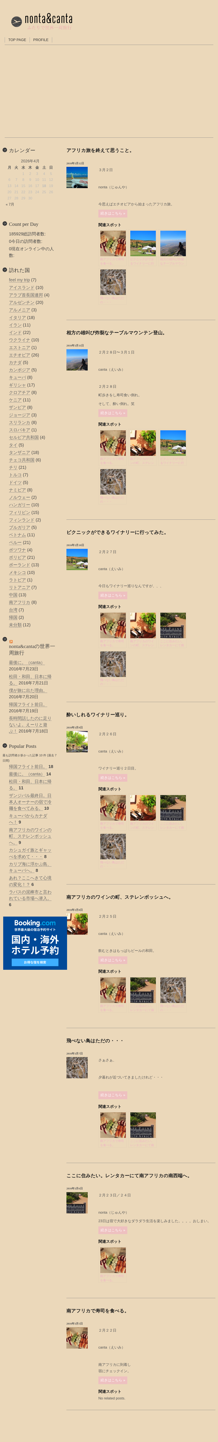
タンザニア (19, 452)
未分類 (15, 624)
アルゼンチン (21, 302)
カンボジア (19, 370)
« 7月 (10, 204)
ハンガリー (19, 504)
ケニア (15, 400)
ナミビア (17, 490)
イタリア (17, 317)
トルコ (15, 474)
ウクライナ (19, 340)
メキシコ (17, 572)
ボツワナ (17, 550)
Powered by (207, 310)
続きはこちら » (112, 213)
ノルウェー (19, 497)
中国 (13, 594)
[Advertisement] (30, 1025)
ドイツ (15, 482)
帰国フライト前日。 (28, 704)
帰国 (13, 617)
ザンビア (17, 407)
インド (15, 332)
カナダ (15, 362)
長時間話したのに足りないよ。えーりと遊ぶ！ (30, 724)
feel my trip (19, 280)
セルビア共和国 (24, 437)
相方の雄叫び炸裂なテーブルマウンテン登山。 (116, 332)
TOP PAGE (17, 40)
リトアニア (19, 587)
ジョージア (19, 415)
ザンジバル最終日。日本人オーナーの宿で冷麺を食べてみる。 (30, 802)
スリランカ (19, 422)
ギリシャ (17, 385)
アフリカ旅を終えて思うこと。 (100, 150)
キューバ (17, 377)
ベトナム (17, 534)
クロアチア (19, 392)
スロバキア (19, 430)
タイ (13, 445)
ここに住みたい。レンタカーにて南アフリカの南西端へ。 (129, 1175)
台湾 (13, 610)
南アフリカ (19, 602)
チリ (13, 467)
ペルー (15, 542)
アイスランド (21, 287)
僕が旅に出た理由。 (28, 690)
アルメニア (19, 310)
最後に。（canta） (27, 662)
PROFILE (41, 40)
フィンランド (21, 520)
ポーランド (19, 564)
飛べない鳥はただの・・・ (95, 1040)
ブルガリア (19, 527)
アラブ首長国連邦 (26, 295)
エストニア (19, 347)
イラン (15, 325)
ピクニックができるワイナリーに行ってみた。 (117, 532)
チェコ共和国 (21, 460)
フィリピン (19, 512)
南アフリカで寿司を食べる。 (97, 1310)
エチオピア (19, 355)
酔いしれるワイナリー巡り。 (97, 714)
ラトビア (17, 580)
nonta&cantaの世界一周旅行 (32, 650)
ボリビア (17, 557)
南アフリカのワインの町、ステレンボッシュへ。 (119, 897)
